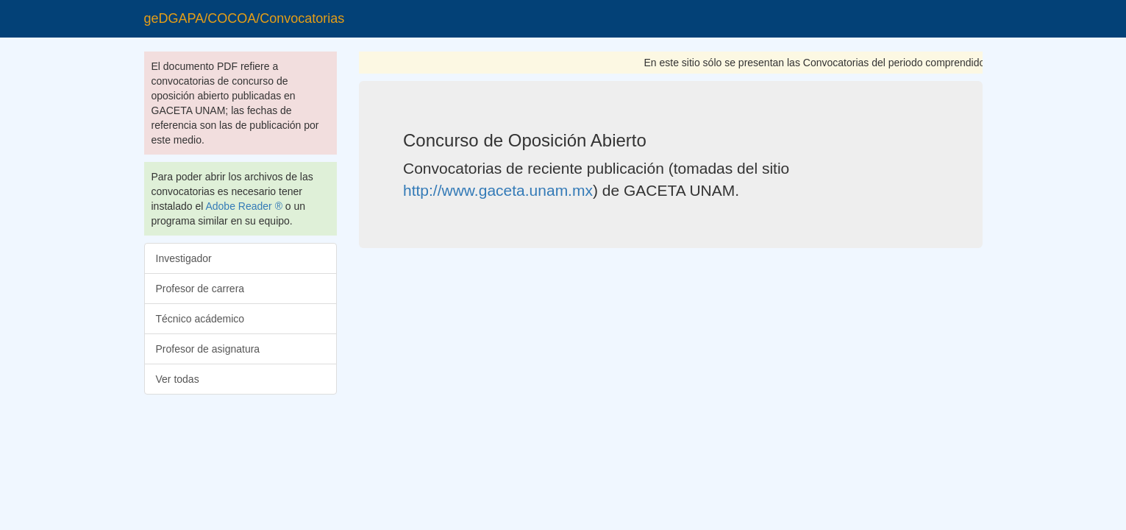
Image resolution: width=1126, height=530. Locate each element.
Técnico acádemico (200, 319)
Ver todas (177, 379)
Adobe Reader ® (243, 206)
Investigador (184, 258)
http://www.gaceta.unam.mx (498, 190)
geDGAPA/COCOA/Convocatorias (244, 18)
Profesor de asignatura (208, 349)
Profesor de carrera (200, 288)
